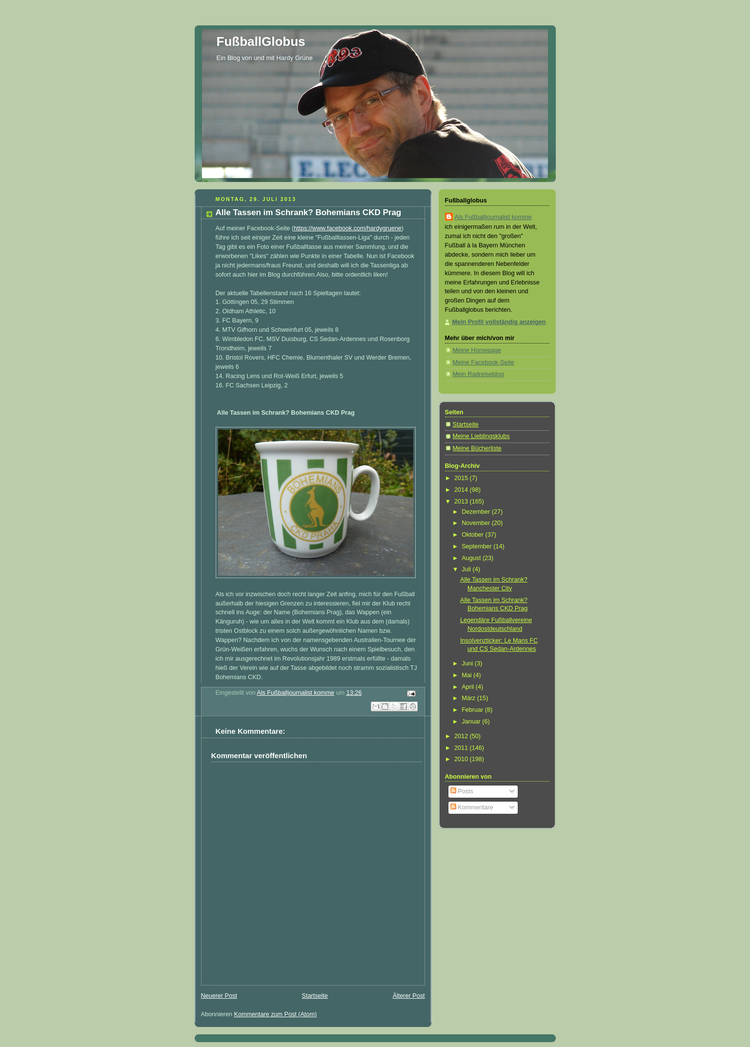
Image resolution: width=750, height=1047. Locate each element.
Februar (473, 709)
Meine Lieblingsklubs (481, 436)
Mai (467, 675)
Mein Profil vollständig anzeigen (499, 322)
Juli (467, 569)
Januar (472, 721)
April (469, 687)
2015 (462, 478)
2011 (462, 748)
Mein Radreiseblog (478, 374)
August (472, 558)
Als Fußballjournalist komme (493, 217)
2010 (462, 759)
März (469, 698)
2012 (462, 736)
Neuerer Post (219, 995)
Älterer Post (409, 995)
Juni (468, 663)
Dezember (477, 511)
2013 (462, 501)
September (477, 546)
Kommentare (471, 807)
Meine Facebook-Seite (483, 362)
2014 (462, 489)
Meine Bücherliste (477, 448)
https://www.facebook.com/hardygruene (348, 228)
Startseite (315, 995)
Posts (461, 791)
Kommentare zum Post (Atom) (275, 1014)
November (477, 523)
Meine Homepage (477, 350)
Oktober (473, 534)
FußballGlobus (261, 41)
